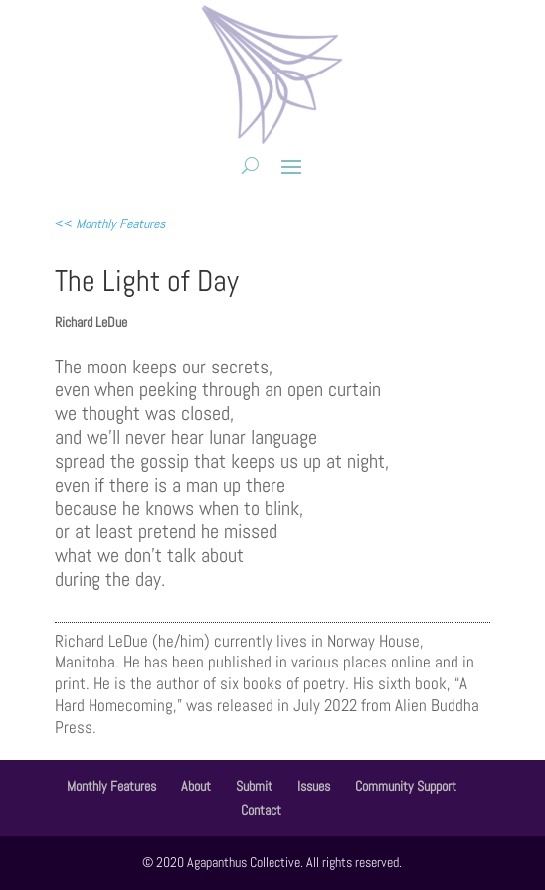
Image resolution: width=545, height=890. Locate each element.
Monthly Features (111, 786)
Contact (261, 809)
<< (110, 223)
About (196, 786)
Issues (313, 786)
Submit (254, 786)
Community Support (405, 786)
